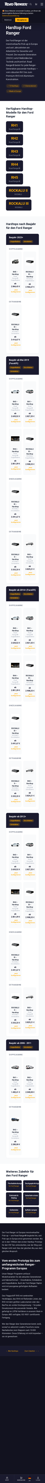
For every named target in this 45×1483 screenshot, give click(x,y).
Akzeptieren (22, 20)
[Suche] (30, 4)
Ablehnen (8, 20)
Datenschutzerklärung (10, 16)
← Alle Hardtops (12, 1351)
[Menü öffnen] (42, 4)
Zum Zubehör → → (31, 1351)
